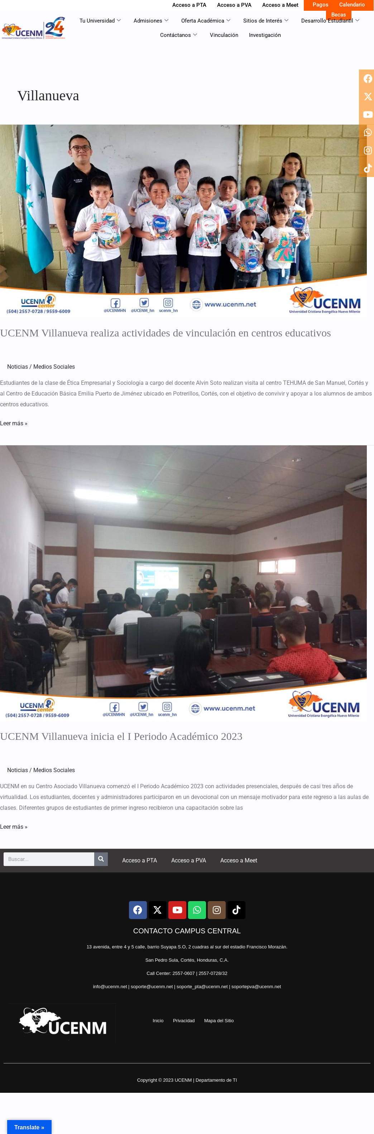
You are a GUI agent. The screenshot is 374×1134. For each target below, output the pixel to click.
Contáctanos (178, 35)
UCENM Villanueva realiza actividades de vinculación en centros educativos (165, 333)
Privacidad (184, 1020)
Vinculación (224, 35)
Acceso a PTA (189, 5)
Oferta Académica (205, 20)
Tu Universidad (100, 20)
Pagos (321, 4)
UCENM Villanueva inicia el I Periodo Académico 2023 (121, 736)
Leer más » (14, 422)
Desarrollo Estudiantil (330, 20)
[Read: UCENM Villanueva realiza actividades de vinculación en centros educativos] (183, 220)
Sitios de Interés (265, 20)
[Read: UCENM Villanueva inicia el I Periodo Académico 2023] (183, 582)
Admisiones (151, 20)
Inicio (158, 1020)
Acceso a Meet (280, 5)
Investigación (265, 35)
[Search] (101, 859)
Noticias (17, 366)
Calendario (352, 4)
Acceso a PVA (234, 5)
